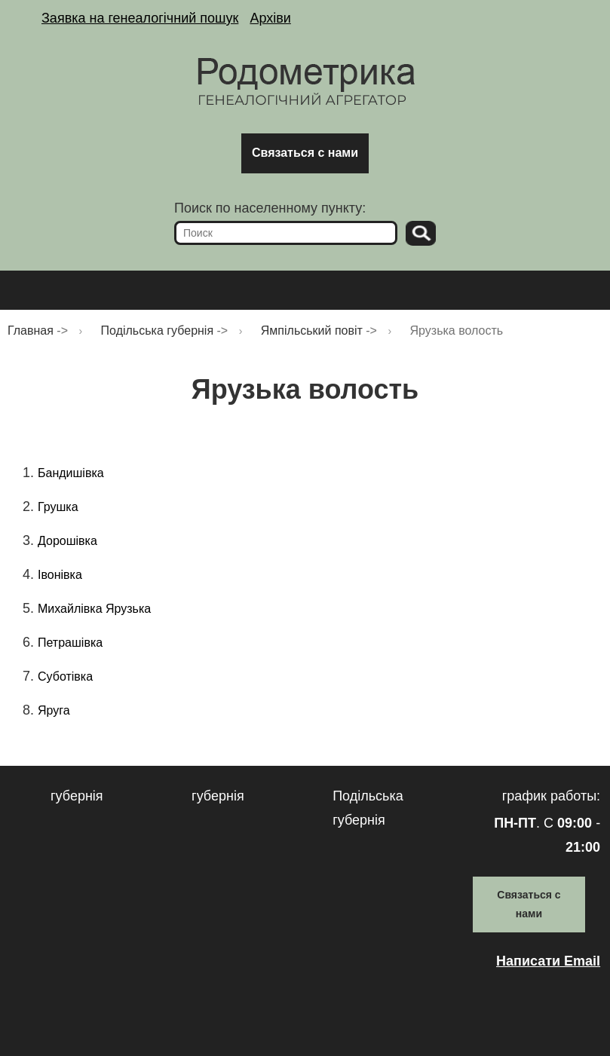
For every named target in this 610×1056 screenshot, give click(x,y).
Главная (31, 330)
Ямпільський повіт (312, 330)
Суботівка (65, 676)
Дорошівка (67, 540)
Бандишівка (71, 473)
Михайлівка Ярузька (94, 608)
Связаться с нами (305, 152)
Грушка (58, 506)
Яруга (54, 710)
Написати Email (548, 961)
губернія (77, 795)
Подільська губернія (157, 330)
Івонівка (60, 574)
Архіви (270, 18)
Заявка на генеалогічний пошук (139, 18)
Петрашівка (70, 642)
